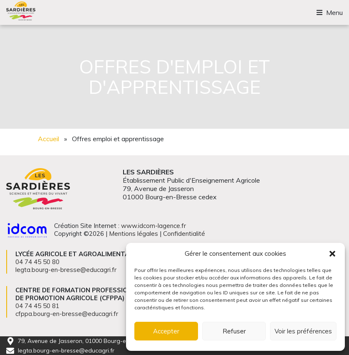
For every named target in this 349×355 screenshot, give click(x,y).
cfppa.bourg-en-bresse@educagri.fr (66, 314)
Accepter (166, 331)
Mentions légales (133, 233)
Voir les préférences (303, 331)
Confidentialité (184, 233)
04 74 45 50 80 (37, 262)
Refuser (234, 331)
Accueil (48, 139)
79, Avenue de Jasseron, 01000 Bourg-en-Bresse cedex (93, 341)
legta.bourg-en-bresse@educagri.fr (66, 350)
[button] (332, 254)
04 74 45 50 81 (37, 306)
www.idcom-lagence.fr (153, 226)
